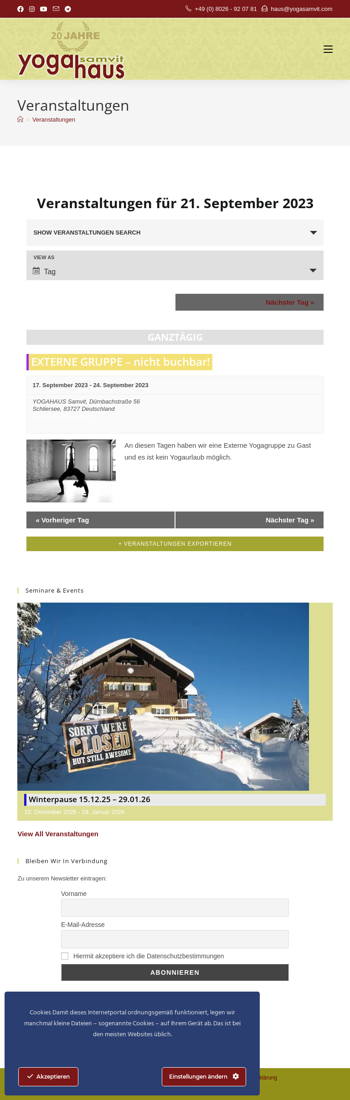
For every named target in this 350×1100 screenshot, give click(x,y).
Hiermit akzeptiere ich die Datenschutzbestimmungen (142, 956)
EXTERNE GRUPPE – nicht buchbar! (120, 361)
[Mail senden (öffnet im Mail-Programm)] (56, 9)
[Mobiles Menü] (328, 49)
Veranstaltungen (53, 119)
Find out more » (148, 473)
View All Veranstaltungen (57, 834)
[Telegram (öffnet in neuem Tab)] (68, 9)
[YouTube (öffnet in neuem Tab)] (43, 9)
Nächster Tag (290, 302)
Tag (44, 271)
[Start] (20, 119)
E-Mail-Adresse (83, 924)
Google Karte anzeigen (62, 416)
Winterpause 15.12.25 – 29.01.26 (89, 799)
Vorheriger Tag (62, 520)
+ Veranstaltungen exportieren (175, 544)
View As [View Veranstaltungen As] (43, 257)
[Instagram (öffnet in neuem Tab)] (31, 9)
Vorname (74, 893)
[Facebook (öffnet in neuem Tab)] (21, 9)
